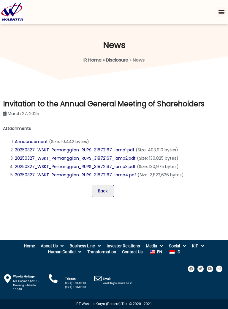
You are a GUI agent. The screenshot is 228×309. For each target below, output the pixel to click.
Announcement (31, 142)
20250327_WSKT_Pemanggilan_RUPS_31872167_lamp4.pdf (75, 175)
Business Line (85, 246)
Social (177, 246)
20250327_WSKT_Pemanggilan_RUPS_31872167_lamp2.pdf (75, 158)
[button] (222, 12)
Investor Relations (123, 246)
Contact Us (132, 252)
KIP (198, 246)
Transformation (101, 252)
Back (103, 191)
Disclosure (117, 60)
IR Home (92, 60)
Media (154, 246)
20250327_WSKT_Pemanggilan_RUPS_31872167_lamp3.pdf (75, 167)
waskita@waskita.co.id (117, 283)
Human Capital (64, 252)
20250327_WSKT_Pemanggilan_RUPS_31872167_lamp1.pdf (74, 150)
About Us (52, 246)
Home (29, 246)
